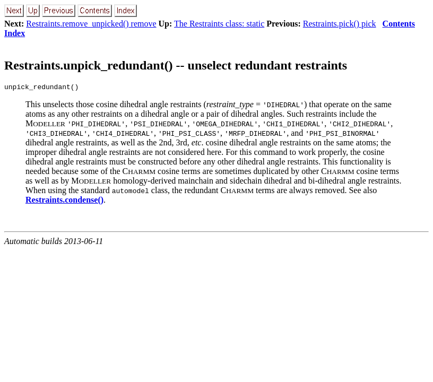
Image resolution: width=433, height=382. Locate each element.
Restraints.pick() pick (339, 23)
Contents (399, 23)
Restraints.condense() (64, 201)
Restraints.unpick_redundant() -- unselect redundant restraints (175, 65)
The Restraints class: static (219, 23)
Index (14, 33)
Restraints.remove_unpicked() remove (91, 23)
